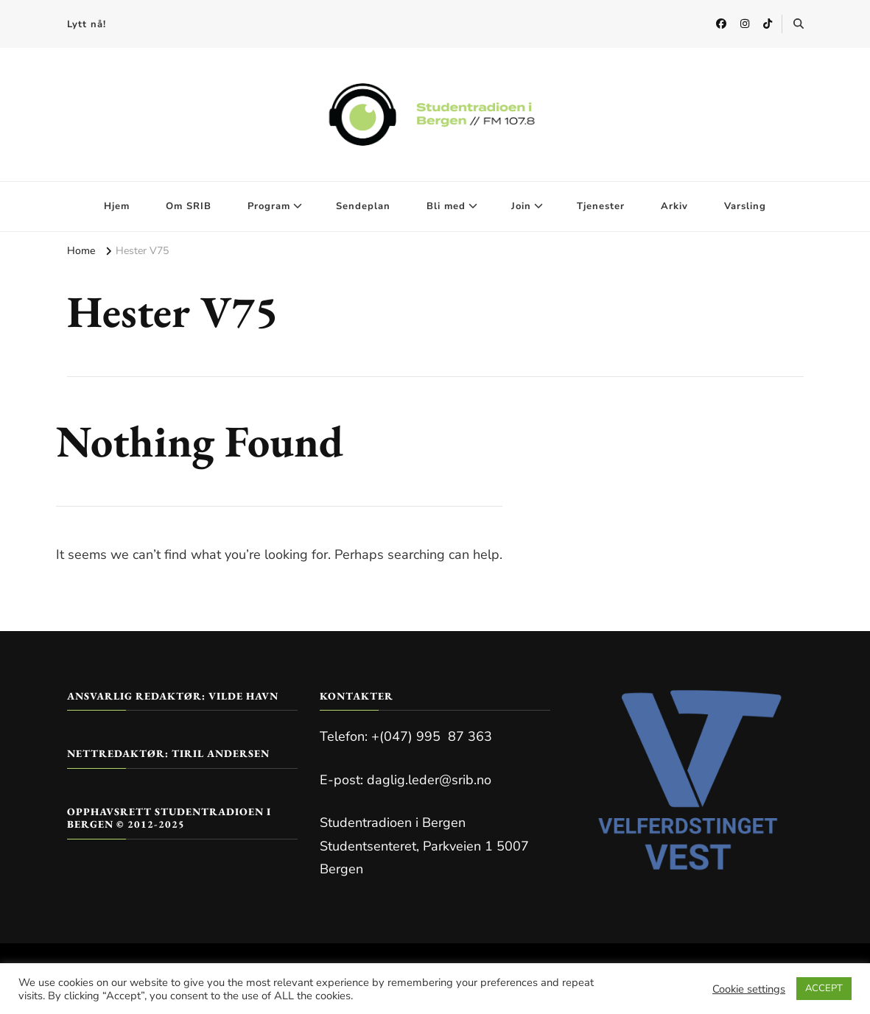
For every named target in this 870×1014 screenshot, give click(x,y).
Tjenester (601, 206)
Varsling (745, 206)
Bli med (446, 206)
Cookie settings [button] (748, 989)
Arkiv (674, 206)
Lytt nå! (86, 24)
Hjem (117, 206)
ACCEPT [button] (824, 988)
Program (269, 206)
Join (521, 206)
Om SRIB (188, 206)
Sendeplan (363, 206)
